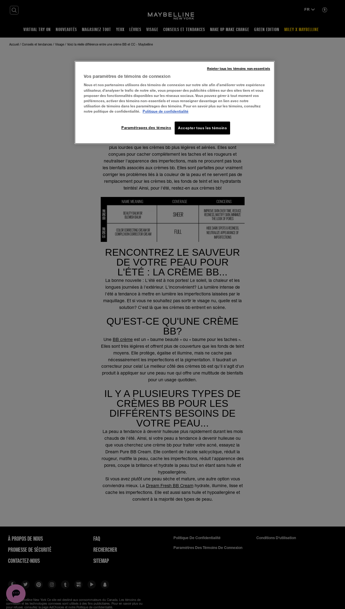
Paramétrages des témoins (146, 128)
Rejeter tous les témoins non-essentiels (238, 68)
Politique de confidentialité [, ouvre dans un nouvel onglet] (166, 111)
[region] (175, 102)
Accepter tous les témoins (202, 128)
